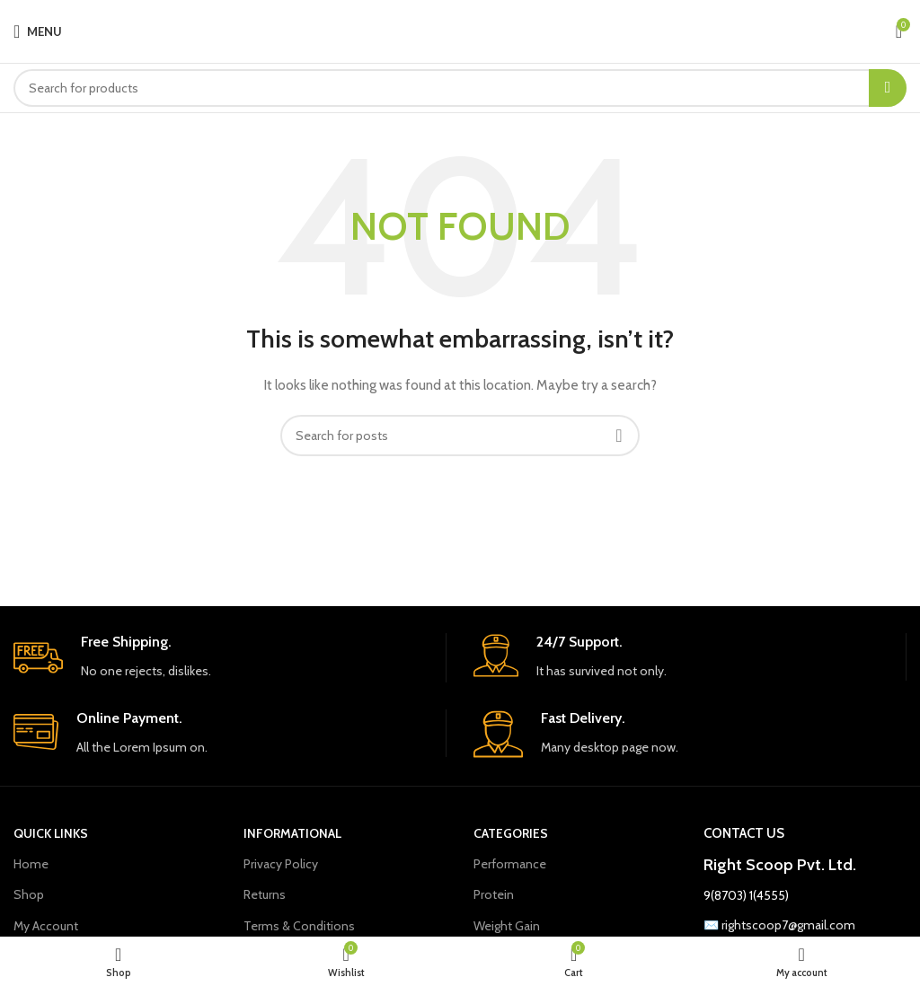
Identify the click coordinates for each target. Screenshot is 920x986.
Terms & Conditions (299, 926)
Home (31, 864)
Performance (509, 864)
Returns (264, 894)
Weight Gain (506, 926)
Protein (493, 894)
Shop (28, 894)
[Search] (460, 88)
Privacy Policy (280, 864)
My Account (45, 926)
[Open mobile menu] (37, 31)
